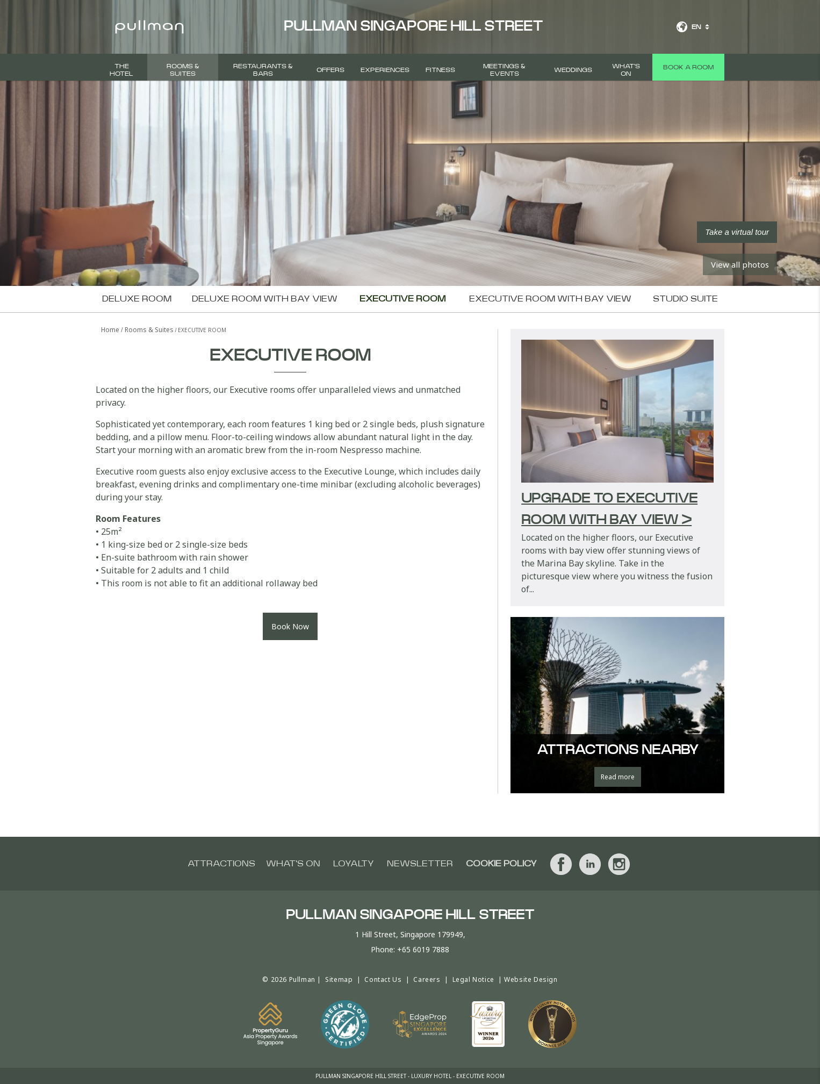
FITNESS (440, 70)
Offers (330, 70)
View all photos (740, 264)
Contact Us (382, 979)
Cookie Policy (501, 863)
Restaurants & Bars (263, 70)
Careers (426, 979)
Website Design (530, 979)
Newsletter (420, 863)
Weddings (573, 70)
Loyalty (353, 863)
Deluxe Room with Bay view (264, 299)
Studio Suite (685, 299)
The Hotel (121, 70)
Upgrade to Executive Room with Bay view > (609, 509)
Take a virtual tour (737, 231)
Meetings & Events (504, 70)
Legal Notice (473, 979)
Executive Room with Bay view (550, 299)
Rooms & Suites (183, 70)
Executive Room (402, 299)
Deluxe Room (136, 299)
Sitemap (339, 979)
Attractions (221, 863)
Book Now (290, 626)
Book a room (688, 67)
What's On (626, 70)
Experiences (385, 70)
